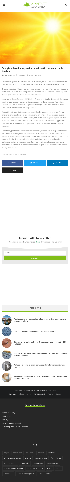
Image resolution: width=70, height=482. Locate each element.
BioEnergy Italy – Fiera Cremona (15, 427)
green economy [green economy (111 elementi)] (10, 463)
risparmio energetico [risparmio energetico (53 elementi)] (25, 474)
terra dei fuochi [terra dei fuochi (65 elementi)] (44, 474)
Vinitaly (5, 419)
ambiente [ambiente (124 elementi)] (30, 453)
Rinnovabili (22, 75)
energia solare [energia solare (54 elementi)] (41, 458)
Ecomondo (6, 416)
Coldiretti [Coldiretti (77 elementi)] (52, 453)
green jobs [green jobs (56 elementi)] (25, 463)
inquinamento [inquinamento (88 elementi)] (52, 463)
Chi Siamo (12, 394)
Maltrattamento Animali (11, 423)
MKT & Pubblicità (39, 394)
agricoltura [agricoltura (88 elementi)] (17, 453)
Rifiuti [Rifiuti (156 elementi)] (59, 468)
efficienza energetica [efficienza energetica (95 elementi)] (12, 458)
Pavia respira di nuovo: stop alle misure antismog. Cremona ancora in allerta (40, 320)
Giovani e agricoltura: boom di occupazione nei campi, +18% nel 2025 (40, 343)
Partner (50, 394)
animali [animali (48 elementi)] (41, 453)
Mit (17, 154)
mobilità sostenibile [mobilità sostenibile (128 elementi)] (35, 468)
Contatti (58, 394)
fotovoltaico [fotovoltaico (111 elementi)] (56, 458)
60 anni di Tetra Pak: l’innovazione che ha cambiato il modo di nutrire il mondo (41, 354)
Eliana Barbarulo (8, 75)
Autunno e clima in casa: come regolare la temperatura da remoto (39, 366)
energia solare (8, 154)
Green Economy (8, 412)
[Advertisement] (35, 201)
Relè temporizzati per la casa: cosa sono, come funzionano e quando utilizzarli (40, 377)
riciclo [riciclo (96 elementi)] (49, 468)
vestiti (23, 154)
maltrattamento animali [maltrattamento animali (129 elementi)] (13, 468)
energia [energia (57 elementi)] (28, 458)
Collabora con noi (24, 394)
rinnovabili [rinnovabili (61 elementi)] (8, 474)
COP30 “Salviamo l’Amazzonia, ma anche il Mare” (35, 331)
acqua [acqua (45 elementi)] (6, 453)
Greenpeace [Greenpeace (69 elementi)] (38, 463)
